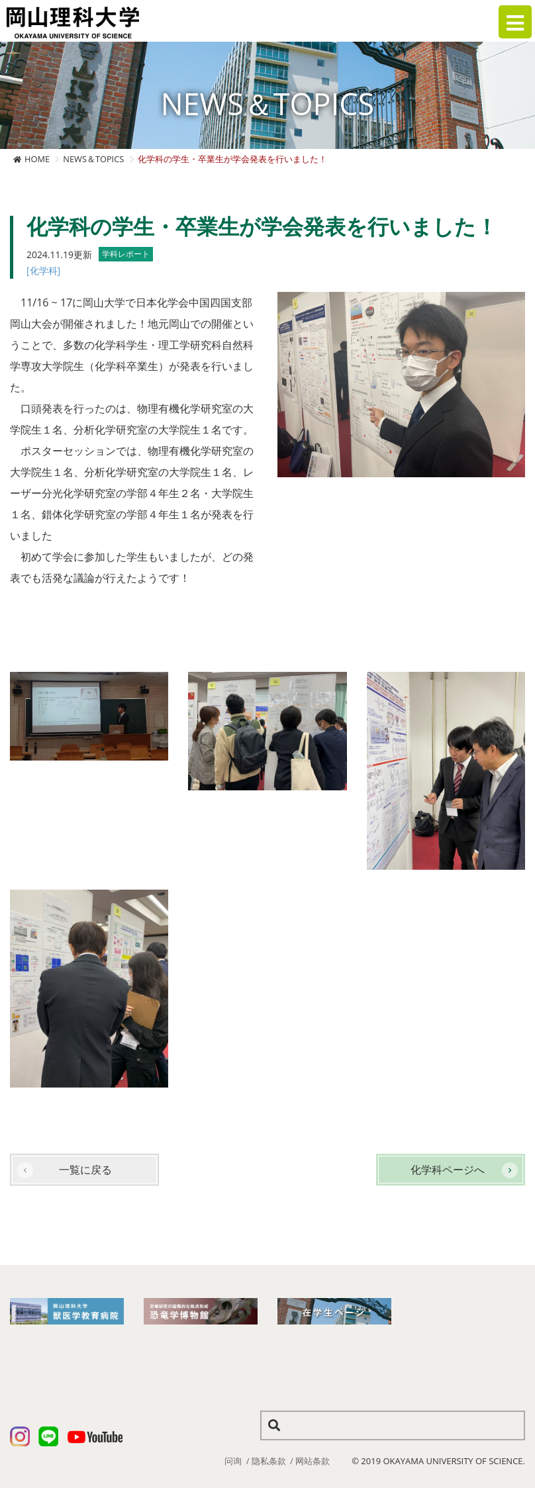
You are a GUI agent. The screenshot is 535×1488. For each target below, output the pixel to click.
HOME (37, 159)
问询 (233, 1461)
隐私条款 (269, 1461)
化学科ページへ (448, 1169)
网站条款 (312, 1461)
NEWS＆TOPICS (93, 159)
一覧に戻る (85, 1169)
